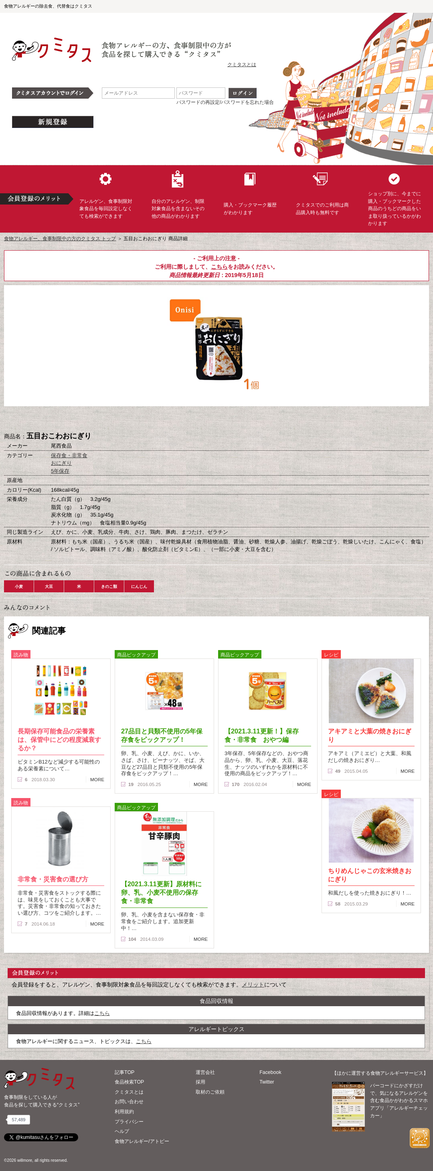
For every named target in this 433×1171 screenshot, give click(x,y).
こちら (219, 266)
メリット (253, 984)
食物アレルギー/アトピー (142, 1141)
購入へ (176, 419)
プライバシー (129, 1121)
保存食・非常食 (69, 455)
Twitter (266, 1082)
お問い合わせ (129, 1101)
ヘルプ (122, 1131)
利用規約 (124, 1111)
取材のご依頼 (210, 1092)
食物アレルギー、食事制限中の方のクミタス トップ (60, 238)
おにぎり (61, 463)
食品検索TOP (129, 1082)
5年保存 (60, 471)
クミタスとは (241, 64)
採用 (200, 1082)
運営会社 (205, 1072)
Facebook (270, 1072)
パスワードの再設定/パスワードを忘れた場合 (225, 102)
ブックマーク (216, 419)
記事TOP (124, 1072)
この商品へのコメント (257, 419)
